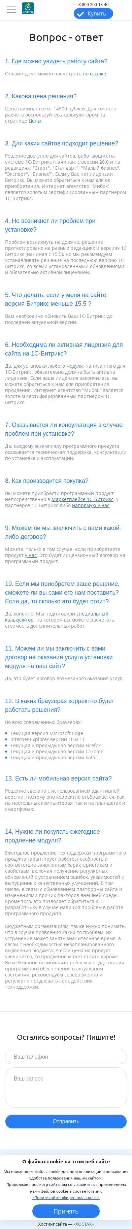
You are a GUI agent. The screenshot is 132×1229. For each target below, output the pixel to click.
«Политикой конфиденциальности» (66, 1197)
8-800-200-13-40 (93, 4)
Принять (66, 1211)
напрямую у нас (90, 505)
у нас (31, 555)
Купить (97, 13)
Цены (35, 121)
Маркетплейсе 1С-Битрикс (82, 499)
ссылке (98, 73)
